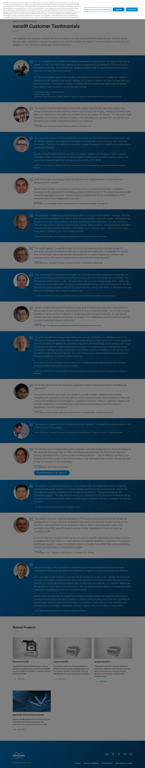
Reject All (118, 9)
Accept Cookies (132, 9)
